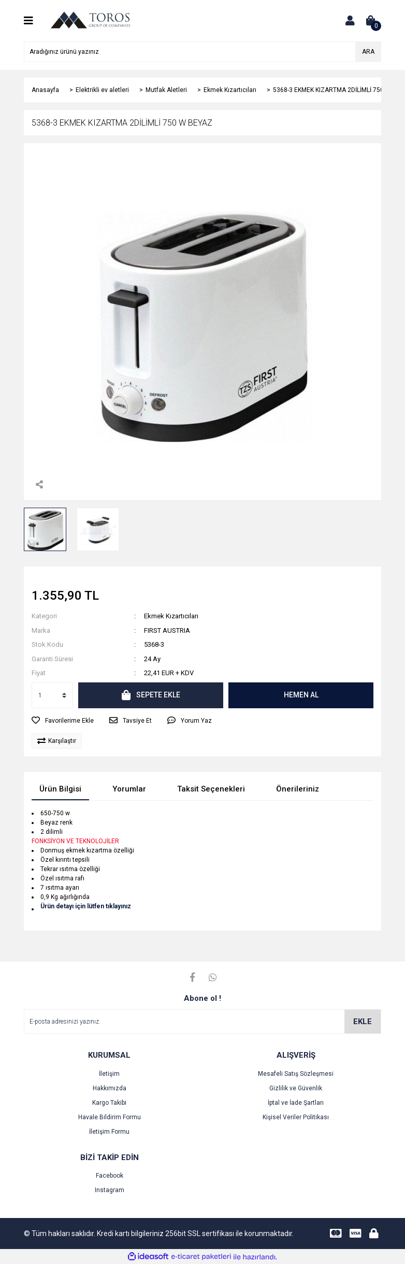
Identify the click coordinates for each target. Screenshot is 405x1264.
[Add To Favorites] (63, 720)
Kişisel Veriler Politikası (296, 1117)
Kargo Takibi (109, 1102)
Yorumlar (129, 789)
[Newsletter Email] (202, 1021)
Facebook (109, 1175)
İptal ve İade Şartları (296, 1102)
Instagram (109, 1190)
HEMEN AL (301, 695)
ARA (368, 51)
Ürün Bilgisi (60, 789)
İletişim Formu (109, 1131)
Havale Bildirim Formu (109, 1117)
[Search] (202, 51)
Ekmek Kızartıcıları (171, 616)
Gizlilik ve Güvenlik (295, 1088)
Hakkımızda (109, 1088)
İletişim (109, 1073)
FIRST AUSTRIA (167, 630)
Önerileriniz (297, 789)
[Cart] (370, 20)
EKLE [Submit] (362, 1021)
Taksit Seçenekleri (211, 789)
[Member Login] (350, 20)
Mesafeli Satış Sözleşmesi (296, 1073)
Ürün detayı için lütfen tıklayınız (85, 906)
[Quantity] (52, 695)
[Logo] (90, 20)
